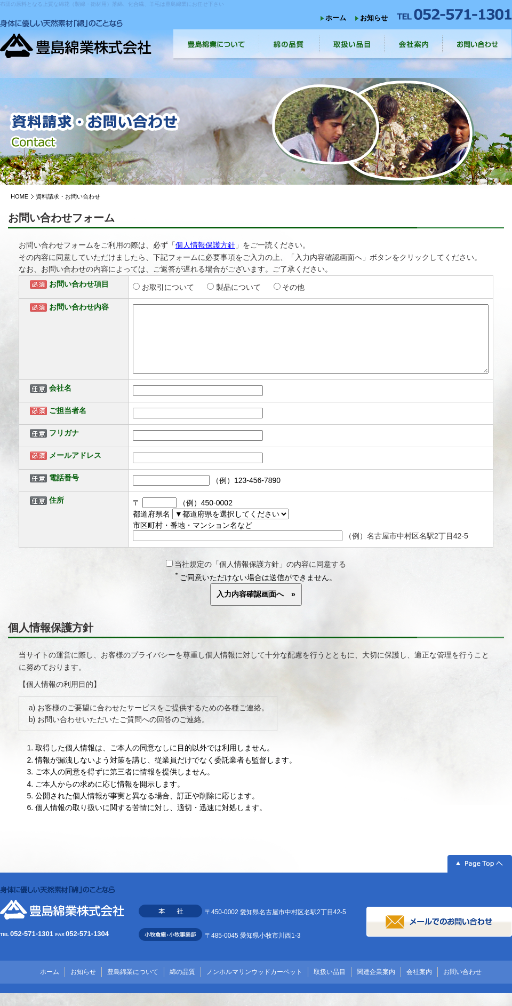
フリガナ (64, 445)
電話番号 (64, 490)
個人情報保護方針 (205, 245)
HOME (19, 196)
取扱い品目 (330, 984)
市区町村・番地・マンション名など (192, 538)
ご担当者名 (67, 423)
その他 (293, 287)
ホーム (335, 18)
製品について (238, 287)
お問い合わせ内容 (79, 307)
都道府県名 (151, 526)
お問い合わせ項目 (79, 284)
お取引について (168, 287)
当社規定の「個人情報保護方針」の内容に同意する (256, 577)
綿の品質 (182, 984)
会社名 (60, 401)
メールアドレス (75, 468)
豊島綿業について (132, 984)
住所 (56, 513)
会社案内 (419, 984)
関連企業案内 (376, 984)
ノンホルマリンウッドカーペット (254, 984)
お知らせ (374, 18)
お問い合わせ (462, 984)
